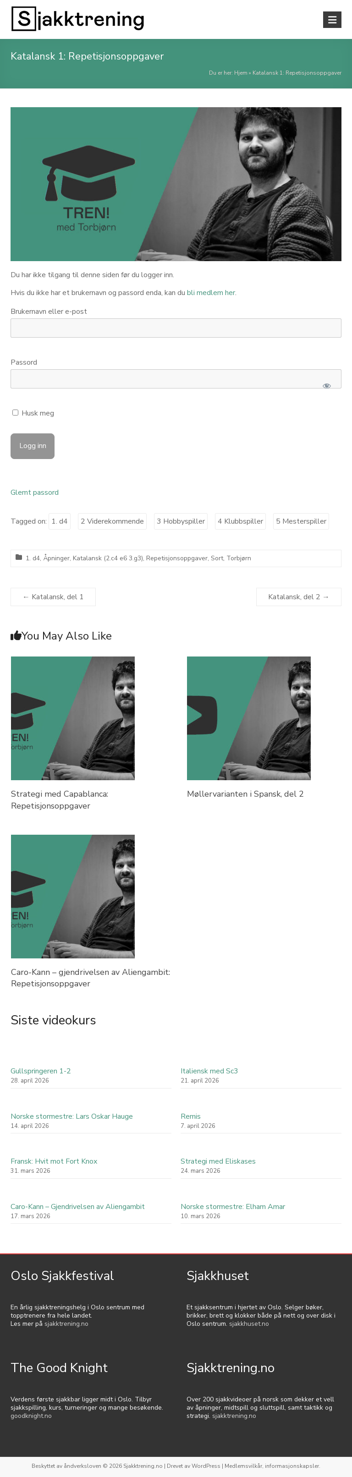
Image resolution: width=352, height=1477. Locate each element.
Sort (217, 558)
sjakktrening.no (66, 1323)
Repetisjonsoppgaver (177, 558)
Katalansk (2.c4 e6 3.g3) (108, 558)
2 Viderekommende (112, 521)
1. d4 (59, 521)
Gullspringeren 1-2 (41, 1071)
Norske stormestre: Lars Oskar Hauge (72, 1116)
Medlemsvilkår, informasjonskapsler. (272, 1466)
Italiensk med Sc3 (209, 1071)
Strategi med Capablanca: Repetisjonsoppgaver (59, 799)
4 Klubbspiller (240, 521)
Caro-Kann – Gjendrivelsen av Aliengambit (78, 1207)
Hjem (241, 73)
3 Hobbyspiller (181, 521)
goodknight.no (31, 1415)
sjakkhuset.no (249, 1323)
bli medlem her (211, 293)
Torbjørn (238, 558)
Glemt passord (35, 492)
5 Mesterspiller (301, 521)
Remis (191, 1116)
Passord (24, 362)
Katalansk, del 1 (53, 597)
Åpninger (56, 558)
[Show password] (326, 385)
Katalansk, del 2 (299, 597)
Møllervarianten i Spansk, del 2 (245, 793)
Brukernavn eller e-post (49, 311)
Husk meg (33, 413)
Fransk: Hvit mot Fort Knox (54, 1161)
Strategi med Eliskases (218, 1161)
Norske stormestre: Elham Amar (233, 1207)
